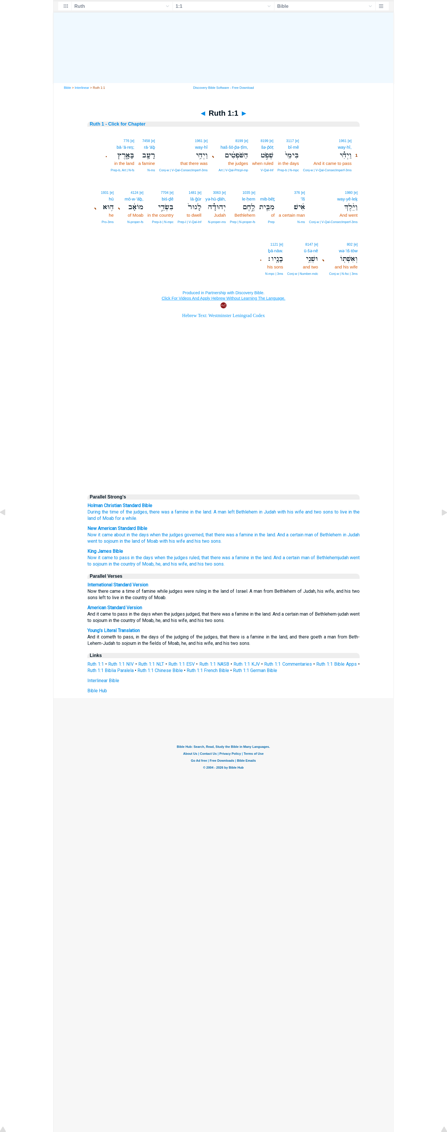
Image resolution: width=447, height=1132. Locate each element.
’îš (303, 198)
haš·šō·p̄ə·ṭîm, (234, 147)
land (207, 512)
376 (297, 193)
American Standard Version (114, 607)
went (92, 541)
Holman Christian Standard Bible (119, 505)
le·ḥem (248, 198)
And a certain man (295, 535)
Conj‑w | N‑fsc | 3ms (343, 273)
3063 (217, 193)
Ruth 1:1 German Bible (255, 670)
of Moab (105, 518)
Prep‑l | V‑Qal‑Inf (189, 222)
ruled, (194, 557)
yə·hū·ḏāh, (215, 198)
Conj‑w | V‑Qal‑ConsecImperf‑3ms (327, 170)
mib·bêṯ (267, 198)
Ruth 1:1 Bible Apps (336, 664)
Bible (67, 87)
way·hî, (345, 147)
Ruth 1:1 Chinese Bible (160, 670)
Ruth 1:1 (95, 664)
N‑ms (151, 170)
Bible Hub (97, 690)
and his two (197, 541)
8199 (264, 141)
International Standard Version (117, 585)
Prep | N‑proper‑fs (242, 222)
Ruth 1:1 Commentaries (288, 664)
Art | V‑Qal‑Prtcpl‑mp (233, 170)
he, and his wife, (172, 564)
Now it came (100, 535)
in (192, 512)
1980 (349, 193)
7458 (146, 141)
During (93, 512)
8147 (309, 244)
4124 (135, 193)
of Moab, (145, 564)
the (198, 512)
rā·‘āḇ (149, 147)
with (281, 512)
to (336, 512)
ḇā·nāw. (275, 250)
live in (346, 512)
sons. (216, 541)
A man (220, 512)
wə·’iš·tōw (348, 250)
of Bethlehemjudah (330, 557)
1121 (274, 244)
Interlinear (82, 87)
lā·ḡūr (195, 198)
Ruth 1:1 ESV (181, 664)
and (308, 512)
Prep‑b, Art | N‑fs (122, 170)
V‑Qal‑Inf (267, 170)
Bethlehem (246, 512)
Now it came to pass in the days (120, 557)
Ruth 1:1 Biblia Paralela (110, 670)
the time (110, 512)
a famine (180, 512)
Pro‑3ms (108, 222)
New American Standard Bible (117, 528)
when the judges (166, 535)
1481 (192, 193)
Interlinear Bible (103, 680)
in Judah (267, 512)
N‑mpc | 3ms (274, 273)
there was (159, 512)
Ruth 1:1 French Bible (208, 670)
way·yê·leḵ (347, 198)
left (231, 512)
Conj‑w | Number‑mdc (302, 273)
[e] (350, 141)
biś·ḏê (168, 198)
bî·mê (293, 147)
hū (111, 198)
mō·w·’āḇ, (134, 198)
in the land (129, 541)
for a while (125, 518)
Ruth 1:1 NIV (121, 664)
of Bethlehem (327, 535)
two (317, 512)
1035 (246, 193)
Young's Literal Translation (113, 630)
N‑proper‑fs (135, 222)
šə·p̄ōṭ (267, 147)
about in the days (131, 535)
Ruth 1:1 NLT (151, 664)
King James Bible (105, 551)
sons (328, 512)
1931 (105, 193)
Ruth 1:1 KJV (246, 664)
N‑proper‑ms (217, 222)
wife (299, 512)
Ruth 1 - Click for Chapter (118, 124)
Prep (271, 222)
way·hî (201, 147)
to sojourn (108, 541)
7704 (165, 193)
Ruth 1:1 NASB (214, 664)
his (290, 512)
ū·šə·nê (311, 250)
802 (350, 244)
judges (140, 512)
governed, (194, 535)
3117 (290, 141)
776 (126, 141)
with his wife (172, 541)
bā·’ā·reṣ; (125, 147)
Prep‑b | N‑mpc (288, 170)
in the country (121, 564)
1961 (343, 141)
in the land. (265, 535)
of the (126, 512)
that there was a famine (229, 535)
